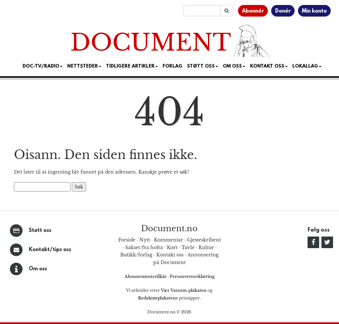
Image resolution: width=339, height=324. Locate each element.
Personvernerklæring (192, 276)
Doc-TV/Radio (43, 66)
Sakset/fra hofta (144, 247)
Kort (172, 247)
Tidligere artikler (132, 66)
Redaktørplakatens (158, 298)
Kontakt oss (269, 66)
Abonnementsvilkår (146, 276)
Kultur (206, 247)
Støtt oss (40, 231)
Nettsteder (84, 66)
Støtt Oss (202, 66)
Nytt (144, 240)
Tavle (188, 247)
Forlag (172, 66)
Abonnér (253, 11)
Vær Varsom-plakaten (184, 290)
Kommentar (168, 240)
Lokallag (306, 66)
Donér (283, 11)
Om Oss (234, 66)
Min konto (314, 11)
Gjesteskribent (204, 240)
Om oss (38, 269)
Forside (126, 240)
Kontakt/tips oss (50, 250)
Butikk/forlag (136, 255)
